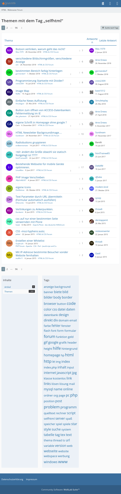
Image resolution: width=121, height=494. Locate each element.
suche (56, 429)
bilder (48, 297)
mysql (48, 389)
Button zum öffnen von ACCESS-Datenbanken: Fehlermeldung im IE (43, 111)
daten (70, 309)
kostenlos (59, 378)
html (69, 354)
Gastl (97, 253)
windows (50, 462)
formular (70, 331)
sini (17, 64)
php (74, 395)
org (56, 395)
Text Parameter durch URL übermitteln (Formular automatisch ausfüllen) (39, 198)
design (64, 314)
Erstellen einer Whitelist (30, 240)
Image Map (22, 91)
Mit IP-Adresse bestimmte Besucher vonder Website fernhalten (42, 253)
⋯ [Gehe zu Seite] (11, 27)
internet (50, 372)
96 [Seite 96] (16, 27)
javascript (64, 372)
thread (57, 440)
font (53, 331)
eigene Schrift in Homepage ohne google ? (41, 122)
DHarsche (20, 203)
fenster (66, 326)
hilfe (57, 348)
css (54, 309)
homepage (52, 355)
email (73, 320)
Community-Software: (60, 489)
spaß (69, 419)
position (49, 401)
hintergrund (69, 349)
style (47, 429)
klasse (48, 378)
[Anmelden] (110, 3)
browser (50, 303)
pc (67, 395)
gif (46, 342)
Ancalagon (20, 103)
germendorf (20, 73)
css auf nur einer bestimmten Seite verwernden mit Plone (37, 220)
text (69, 434)
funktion (61, 337)
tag (57, 434)
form (60, 331)
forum (49, 336)
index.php (50, 367)
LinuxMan (19, 170)
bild (65, 292)
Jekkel (18, 234)
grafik (63, 342)
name (58, 389)
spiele (66, 424)
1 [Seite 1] (3, 27)
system (66, 429)
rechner (61, 413)
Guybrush (19, 243)
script (71, 413)
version (60, 445)
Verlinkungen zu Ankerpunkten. (34, 209)
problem (52, 406)
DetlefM (99, 165)
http (48, 361)
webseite (51, 451)
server (60, 418)
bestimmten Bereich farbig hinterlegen (39, 70)
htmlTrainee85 (21, 158)
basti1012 (100, 90)
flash (47, 331)
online (68, 389)
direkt (48, 320)
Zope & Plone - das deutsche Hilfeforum (49, 225)
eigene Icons (23, 187)
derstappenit (101, 220)
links (47, 383)
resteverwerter (102, 231)
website (63, 451)
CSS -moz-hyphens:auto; (30, 231)
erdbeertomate (22, 145)
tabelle (49, 434)
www (63, 461)
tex (62, 434)
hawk (18, 225)
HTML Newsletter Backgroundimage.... (39, 132)
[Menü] (117, 3)
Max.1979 (20, 52)
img (58, 362)
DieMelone (20, 190)
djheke (98, 177)
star (74, 424)
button (61, 304)
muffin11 (19, 258)
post (58, 401)
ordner (48, 395)
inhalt (62, 367)
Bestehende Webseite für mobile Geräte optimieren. (40, 165)
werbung (64, 456)
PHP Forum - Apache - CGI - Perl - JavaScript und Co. (36, 246)
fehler (56, 325)
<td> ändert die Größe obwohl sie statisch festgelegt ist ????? (41, 153)
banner (48, 292)
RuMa (18, 94)
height (48, 349)
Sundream (20, 135)
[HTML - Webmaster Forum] (9, 3)
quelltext (49, 413)
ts (64, 440)
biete (58, 292)
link (69, 378)
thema (48, 440)
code (71, 303)
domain (64, 320)
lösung (63, 384)
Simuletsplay (101, 100)
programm (68, 407)
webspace (50, 456)
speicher (49, 424)
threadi (98, 209)
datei (61, 309)
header (72, 342)
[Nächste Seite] (21, 28)
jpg (74, 372)
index (65, 361)
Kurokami (19, 212)
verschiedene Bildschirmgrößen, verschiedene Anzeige (44, 60)
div (55, 320)
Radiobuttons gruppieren (31, 142)
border (67, 297)
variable (49, 446)
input (70, 367)
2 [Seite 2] (7, 27)
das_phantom (21, 116)
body (57, 297)
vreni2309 (20, 83)
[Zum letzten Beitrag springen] (91, 50)
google (53, 342)
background (62, 287)
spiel (59, 424)
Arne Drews (101, 59)
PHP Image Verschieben (30, 177)
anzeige (49, 287)
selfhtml (49, 419)
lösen (55, 384)
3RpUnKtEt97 (21, 180)
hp (62, 355)
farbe (47, 326)
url (68, 440)
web (69, 446)
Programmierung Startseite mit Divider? (40, 80)
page (62, 395)
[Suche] (103, 3)
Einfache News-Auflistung (31, 100)
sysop (98, 197)
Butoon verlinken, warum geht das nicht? (40, 49)
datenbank (51, 315)
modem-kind (101, 186)
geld (70, 337)
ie (53, 361)
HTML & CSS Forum (51, 52)
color (48, 309)
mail (72, 384)
